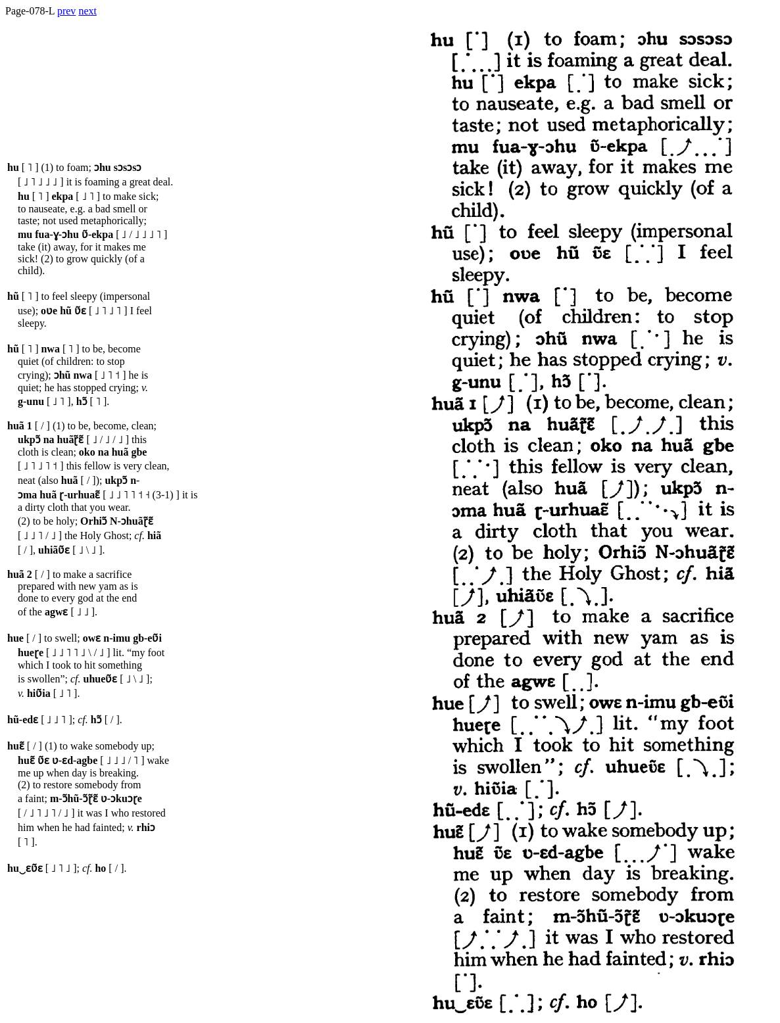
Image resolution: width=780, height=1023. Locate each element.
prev (66, 10)
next (87, 10)
